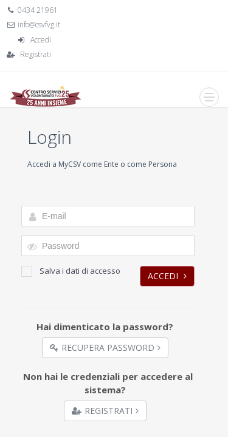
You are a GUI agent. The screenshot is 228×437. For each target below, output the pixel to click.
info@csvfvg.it (39, 24)
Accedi (40, 40)
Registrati (35, 54)
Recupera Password (105, 347)
